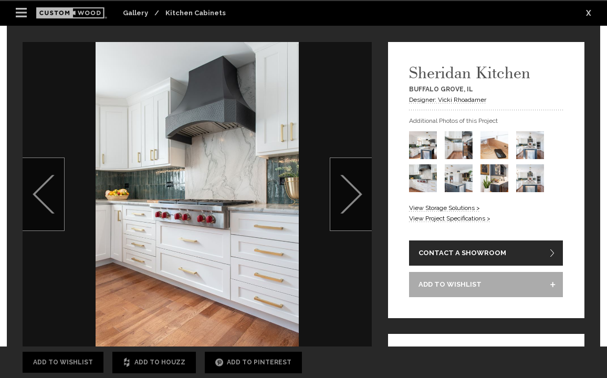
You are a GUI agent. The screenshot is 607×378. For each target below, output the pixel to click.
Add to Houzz (154, 363)
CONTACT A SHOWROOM (462, 253)
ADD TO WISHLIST (450, 284)
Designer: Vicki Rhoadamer (447, 99)
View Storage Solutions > (444, 208)
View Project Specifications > (449, 218)
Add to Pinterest (253, 363)
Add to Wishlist (63, 362)
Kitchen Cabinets (195, 13)
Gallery (135, 13)
